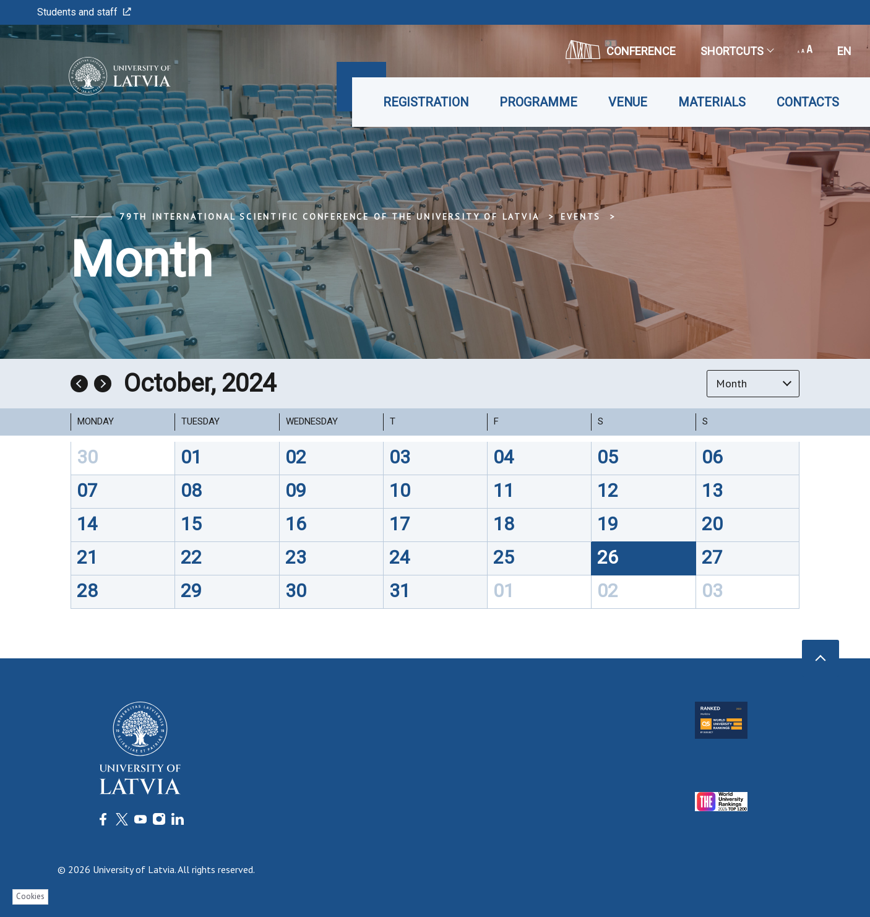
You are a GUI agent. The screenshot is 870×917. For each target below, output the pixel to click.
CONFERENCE (621, 49)
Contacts (808, 102)
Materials (712, 102)
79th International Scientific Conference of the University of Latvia (329, 216)
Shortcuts (736, 51)
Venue (627, 102)
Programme (538, 102)
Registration (425, 102)
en (844, 51)
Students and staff (84, 12)
